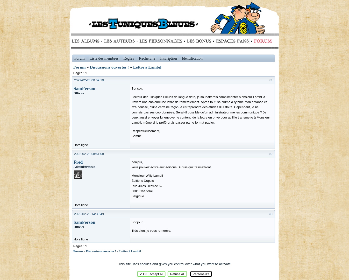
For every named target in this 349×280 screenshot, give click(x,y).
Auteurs (121, 41)
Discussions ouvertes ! (109, 67)
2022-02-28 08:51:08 (89, 154)
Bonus (199, 41)
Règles (128, 58)
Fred (78, 162)
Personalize (201, 274)
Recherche (147, 58)
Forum (262, 41)
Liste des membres (104, 58)
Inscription (168, 58)
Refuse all (177, 274)
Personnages (161, 41)
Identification (192, 58)
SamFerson (84, 88)
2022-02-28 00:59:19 (89, 80)
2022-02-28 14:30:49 (89, 214)
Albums (87, 41)
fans (232, 41)
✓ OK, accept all (151, 274)
